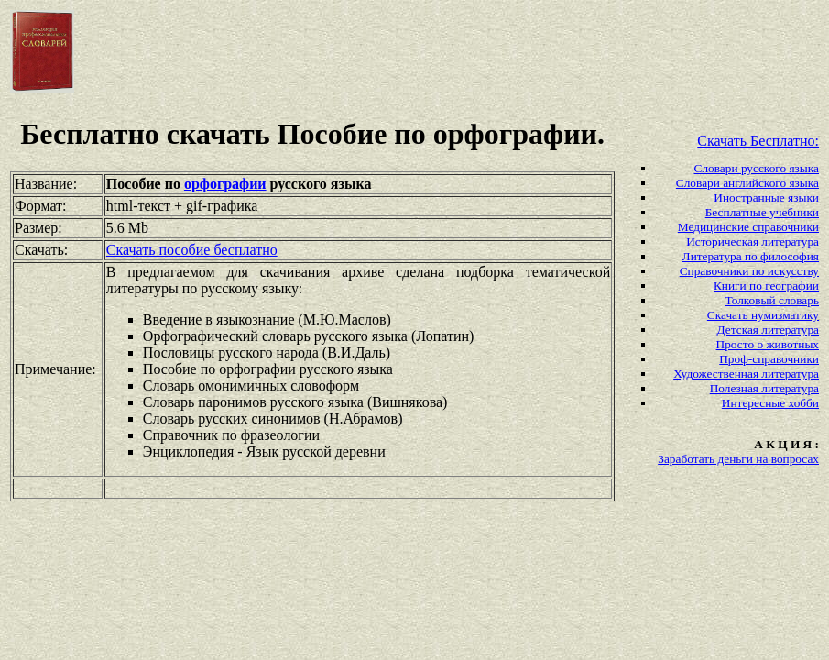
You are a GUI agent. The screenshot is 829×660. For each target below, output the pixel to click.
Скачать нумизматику (763, 315)
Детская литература (768, 329)
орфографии (225, 184)
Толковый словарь (772, 300)
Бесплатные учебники (762, 212)
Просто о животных (767, 344)
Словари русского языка (756, 168)
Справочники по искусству (749, 271)
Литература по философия (750, 256)
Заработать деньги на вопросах (738, 459)
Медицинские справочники (748, 227)
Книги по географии (766, 285)
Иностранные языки (766, 197)
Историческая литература (752, 241)
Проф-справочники (769, 359)
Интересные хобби (770, 403)
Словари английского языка (747, 183)
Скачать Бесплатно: (758, 140)
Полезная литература (764, 388)
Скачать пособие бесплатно (192, 250)
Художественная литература (746, 373)
